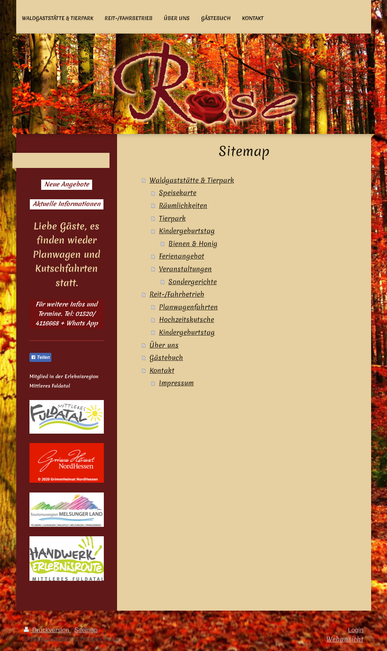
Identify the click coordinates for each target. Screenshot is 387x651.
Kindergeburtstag (187, 230)
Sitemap (86, 630)
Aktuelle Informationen (66, 204)
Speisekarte (177, 192)
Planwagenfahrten (188, 307)
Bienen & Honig (192, 243)
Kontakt (162, 370)
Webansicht (345, 639)
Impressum (176, 383)
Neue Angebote (66, 184)
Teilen (40, 357)
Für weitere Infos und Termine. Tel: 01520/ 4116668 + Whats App (66, 313)
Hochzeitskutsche (186, 319)
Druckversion (47, 630)
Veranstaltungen (185, 269)
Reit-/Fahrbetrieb (177, 294)
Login (355, 630)
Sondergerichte (192, 281)
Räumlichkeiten (183, 205)
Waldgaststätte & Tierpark (192, 180)
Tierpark (172, 218)
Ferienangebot (181, 256)
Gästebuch (166, 357)
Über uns (164, 345)
